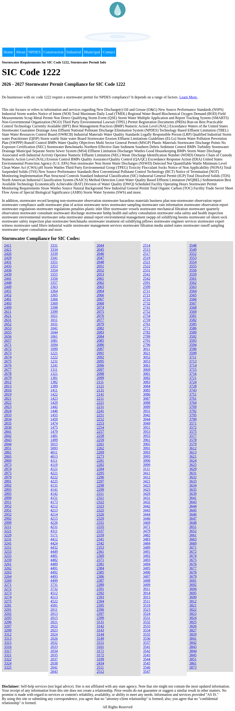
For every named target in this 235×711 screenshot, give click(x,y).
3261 (7, 564)
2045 (100, 249)
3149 (100, 638)
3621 (192, 456)
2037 (54, 659)
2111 (100, 382)
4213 (54, 510)
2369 (100, 556)
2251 (100, 415)
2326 (100, 514)
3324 (7, 663)
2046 (100, 254)
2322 (100, 502)
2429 (7, 258)
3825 (192, 622)
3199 (100, 659)
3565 (192, 295)
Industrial (73, 52)
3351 (54, 262)
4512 (54, 593)
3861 (192, 663)
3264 (7, 576)
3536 (146, 638)
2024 (54, 634)
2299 (100, 489)
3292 (7, 614)
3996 (146, 461)
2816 (7, 390)
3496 (146, 572)
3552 (192, 254)
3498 (146, 581)
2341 (100, 539)
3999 (146, 465)
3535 (146, 634)
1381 (54, 378)
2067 (100, 299)
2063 (100, 287)
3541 (146, 647)
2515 (146, 249)
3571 (192, 423)
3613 (192, 452)
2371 (100, 560)
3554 (192, 262)
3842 (192, 643)
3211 (7, 527)
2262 (100, 448)
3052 (146, 357)
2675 (7, 361)
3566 (192, 299)
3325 (7, 667)
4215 (54, 518)
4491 (54, 568)
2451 (7, 291)
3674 (192, 556)
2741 (146, 307)
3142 (100, 626)
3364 (54, 291)
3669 (192, 543)
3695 (192, 593)
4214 (54, 514)
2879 (7, 477)
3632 (192, 477)
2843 (7, 440)
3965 (146, 444)
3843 (192, 647)
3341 (54, 258)
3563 (192, 287)
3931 (146, 411)
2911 (7, 502)
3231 (7, 539)
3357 (54, 283)
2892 (7, 485)
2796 (146, 345)
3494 (146, 564)
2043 (54, 672)
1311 (54, 369)
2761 (146, 324)
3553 (192, 258)
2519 (146, 258)
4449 (54, 552)
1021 (54, 316)
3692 (192, 585)
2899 (7, 498)
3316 (7, 647)
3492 (146, 556)
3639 (192, 494)
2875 (7, 473)
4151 (54, 498)
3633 (192, 481)
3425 (146, 489)
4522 (54, 601)
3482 (146, 535)
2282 (100, 465)
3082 (146, 378)
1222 (54, 357)
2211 (100, 398)
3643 (192, 502)
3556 (192, 270)
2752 (146, 312)
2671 (7, 345)
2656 (7, 336)
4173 (54, 502)
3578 (192, 440)
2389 (100, 585)
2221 (100, 403)
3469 (146, 523)
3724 (192, 382)
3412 (146, 477)
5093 (54, 448)
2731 (146, 299)
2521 (146, 262)
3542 (146, 651)
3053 (146, 361)
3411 (146, 473)
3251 (7, 547)
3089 (146, 407)
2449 (7, 287)
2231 (100, 407)
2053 (100, 274)
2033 (54, 647)
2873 (7, 465)
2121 (100, 386)
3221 (7, 531)
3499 (146, 585)
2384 (100, 568)
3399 (54, 312)
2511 (100, 667)
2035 (54, 655)
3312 (7, 634)
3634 (192, 485)
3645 (192, 510)
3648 (192, 523)
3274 (7, 597)
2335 (100, 527)
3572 (192, 427)
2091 (100, 353)
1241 (54, 365)
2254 (100, 427)
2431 (7, 262)
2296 (100, 477)
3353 (54, 266)
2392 (100, 593)
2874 (7, 469)
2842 (7, 436)
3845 (192, 655)
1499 (54, 440)
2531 (146, 270)
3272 (7, 589)
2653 (7, 328)
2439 (7, 274)
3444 (146, 514)
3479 (146, 531)
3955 (146, 436)
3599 (192, 353)
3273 (7, 593)
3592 (192, 336)
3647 (192, 518)
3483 (146, 539)
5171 (54, 535)
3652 (192, 531)
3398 (54, 307)
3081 (146, 374)
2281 (100, 461)
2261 (100, 444)
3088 (146, 403)
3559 (192, 274)
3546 (146, 667)
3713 (192, 361)
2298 (100, 485)
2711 (146, 291)
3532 (146, 622)
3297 (7, 626)
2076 (100, 316)
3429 (146, 494)
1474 (54, 423)
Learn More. (188, 97)
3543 (146, 655)
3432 (146, 502)
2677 (7, 369)
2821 (7, 398)
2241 (100, 411)
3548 (192, 245)
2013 (54, 614)
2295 (100, 473)
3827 (192, 630)
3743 (192, 390)
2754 (146, 316)
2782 (146, 332)
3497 (146, 576)
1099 (54, 349)
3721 (192, 378)
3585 (192, 324)
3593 (192, 341)
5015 (54, 444)
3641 (192, 498)
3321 (7, 655)
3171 (100, 651)
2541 (146, 274)
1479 (54, 432)
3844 (192, 651)
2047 (100, 258)
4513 (54, 597)
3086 (146, 394)
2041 (54, 667)
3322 (7, 659)
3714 (192, 365)
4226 (54, 523)
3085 (146, 390)
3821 (192, 605)
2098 (100, 374)
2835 (7, 423)
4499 (54, 581)
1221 (54, 353)
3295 (7, 618)
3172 (100, 655)
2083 (100, 332)
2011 (54, 609)
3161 (100, 647)
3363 (54, 287)
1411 (54, 390)
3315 (7, 643)
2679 (7, 378)
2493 (7, 303)
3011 (146, 349)
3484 (146, 543)
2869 (7, 461)
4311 (54, 531)
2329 (100, 518)
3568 (192, 307)
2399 (100, 618)
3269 (7, 581)
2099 (100, 378)
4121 (54, 469)
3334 (54, 249)
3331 (54, 245)
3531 (146, 618)
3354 (54, 270)
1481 (54, 436)
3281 (7, 605)
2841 (7, 432)
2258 (100, 436)
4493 (54, 576)
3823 (192, 614)
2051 (100, 266)
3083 (146, 382)
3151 (100, 643)
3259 (7, 560)
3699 (192, 597)
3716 (192, 374)
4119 (54, 465)
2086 (100, 345)
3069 (146, 369)
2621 (7, 316)
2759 (146, 320)
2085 (100, 341)
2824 (7, 411)
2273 (100, 456)
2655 (7, 332)
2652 (7, 324)
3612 (192, 448)
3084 (146, 386)
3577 (192, 436)
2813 (7, 386)
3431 (146, 498)
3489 (146, 547)
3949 (146, 423)
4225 (54, 481)
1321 (54, 374)
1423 (54, 398)
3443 (146, 510)
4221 (54, 473)
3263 (7, 572)
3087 (146, 398)
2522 (146, 266)
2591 (146, 283)
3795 (192, 415)
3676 (192, 564)
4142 (54, 494)
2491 (7, 299)
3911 (146, 589)
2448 (7, 283)
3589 (192, 332)
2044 (100, 245)
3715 (192, 369)
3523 (146, 609)
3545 (146, 663)
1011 (54, 320)
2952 (7, 514)
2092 (100, 357)
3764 (192, 403)
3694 (192, 589)
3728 (192, 386)
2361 (100, 552)
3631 (192, 473)
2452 (7, 295)
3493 (146, 560)
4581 (54, 605)
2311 (100, 494)
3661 (192, 535)
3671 (192, 547)
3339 (54, 254)
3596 (192, 349)
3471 (146, 527)
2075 (100, 312)
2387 (100, 581)
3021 (146, 353)
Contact (109, 52)
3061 (146, 365)
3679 (192, 576)
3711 (192, 357)
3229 (7, 535)
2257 (100, 432)
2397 (100, 614)
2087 (100, 349)
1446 (54, 411)
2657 (7, 341)
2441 (7, 278)
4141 (54, 489)
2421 (7, 249)
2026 (54, 638)
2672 (7, 349)
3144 (100, 634)
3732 (54, 589)
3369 (54, 303)
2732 (146, 303)
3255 (7, 556)
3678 (192, 572)
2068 (100, 303)
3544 (146, 659)
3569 (192, 312)
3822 (192, 609)
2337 (100, 531)
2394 (100, 601)
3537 (146, 643)
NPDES (34, 52)
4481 (54, 556)
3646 (192, 514)
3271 (7, 585)
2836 (7, 427)
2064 (100, 291)
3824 (192, 618)
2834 (7, 419)
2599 (146, 287)
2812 (7, 382)
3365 (54, 295)
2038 (54, 663)
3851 (192, 659)
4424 (54, 543)
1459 (54, 419)
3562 (192, 283)
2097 (100, 369)
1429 (54, 403)
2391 (100, 589)
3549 (192, 249)
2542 (146, 278)
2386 (100, 576)
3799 (192, 419)
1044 (54, 332)
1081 (54, 341)
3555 (192, 266)
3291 (7, 609)
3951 (146, 427)
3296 (7, 622)
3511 (146, 601)
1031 (54, 324)
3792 (192, 411)
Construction (53, 52)
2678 (7, 374)
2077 (100, 320)
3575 (192, 432)
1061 (54, 336)
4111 (54, 461)
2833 (7, 415)
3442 (146, 506)
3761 (192, 398)
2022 (54, 626)
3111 (146, 469)
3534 (146, 630)
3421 (146, 481)
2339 (100, 535)
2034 (54, 651)
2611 (7, 312)
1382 (54, 382)
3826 (192, 626)
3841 (192, 638)
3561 (192, 278)
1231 (54, 361)
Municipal (92, 52)
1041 (54, 328)
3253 (7, 552)
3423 (146, 485)
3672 (192, 552)
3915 (146, 597)
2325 (100, 510)
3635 (192, 489)
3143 (100, 630)
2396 (100, 609)
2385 (100, 572)
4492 (54, 572)
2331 (100, 523)
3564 (192, 291)
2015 (54, 618)
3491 (146, 552)
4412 (54, 539)
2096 (100, 365)
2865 (7, 456)
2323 (100, 506)
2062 (100, 283)
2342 (100, 543)
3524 (146, 614)
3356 (54, 278)
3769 (192, 407)
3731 (54, 585)
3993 (146, 452)
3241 (7, 543)
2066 (100, 295)
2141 (100, 394)
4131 (54, 485)
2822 (7, 403)
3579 (192, 444)
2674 (7, 357)
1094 (54, 345)
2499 (7, 307)
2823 (7, 407)
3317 (7, 651)
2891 (7, 481)
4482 (54, 560)
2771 (146, 328)
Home (8, 52)
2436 (7, 270)
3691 (192, 581)
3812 (192, 601)
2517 (146, 254)
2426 (7, 254)
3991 (146, 448)
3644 (192, 506)
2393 (100, 597)
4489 (54, 564)
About (21, 52)
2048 (100, 262)
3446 (146, 518)
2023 (54, 630)
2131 (100, 390)
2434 (100, 663)
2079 (100, 324)
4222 (54, 477)
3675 (192, 560)
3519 (146, 605)
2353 (100, 547)
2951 (7, 510)
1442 (54, 407)
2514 (146, 245)
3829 (192, 634)
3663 (192, 539)
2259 (100, 440)
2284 (100, 469)
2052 (100, 270)
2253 (100, 423)
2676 (7, 365)
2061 (100, 278)
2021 (54, 622)
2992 (7, 518)
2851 (7, 448)
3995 (146, 456)
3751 (192, 394)
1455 (54, 415)
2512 (100, 672)
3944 (146, 419)
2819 (7, 394)
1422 (54, 394)
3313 (7, 638)
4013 (54, 456)
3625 (192, 465)
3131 (100, 622)
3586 (192, 328)
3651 (192, 527)
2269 (100, 452)
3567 (192, 303)
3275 (7, 601)
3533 (146, 626)
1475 (54, 427)
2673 (7, 353)
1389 (54, 386)
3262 (7, 568)
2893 (7, 489)
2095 (100, 361)
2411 (7, 245)
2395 (100, 605)
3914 (146, 593)
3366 (54, 299)
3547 (146, 672)
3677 (192, 568)
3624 (192, 461)
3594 (192, 345)
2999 (7, 523)
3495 (146, 568)
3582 (192, 320)
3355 (54, 274)
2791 (146, 341)
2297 (100, 481)
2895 (7, 494)
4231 (54, 527)
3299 (7, 630)
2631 (7, 320)
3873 (192, 667)
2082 (100, 328)
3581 (192, 316)
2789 (146, 336)
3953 (146, 432)
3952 (7, 506)
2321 (100, 498)
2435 (7, 266)
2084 (100, 336)
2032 (54, 643)
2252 (100, 419)
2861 (7, 452)
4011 (54, 452)
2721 (146, 295)
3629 (192, 469)
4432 (54, 547)
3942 (146, 415)
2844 (7, 444)
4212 (54, 506)
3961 (146, 440)
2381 (100, 564)
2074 (100, 307)
